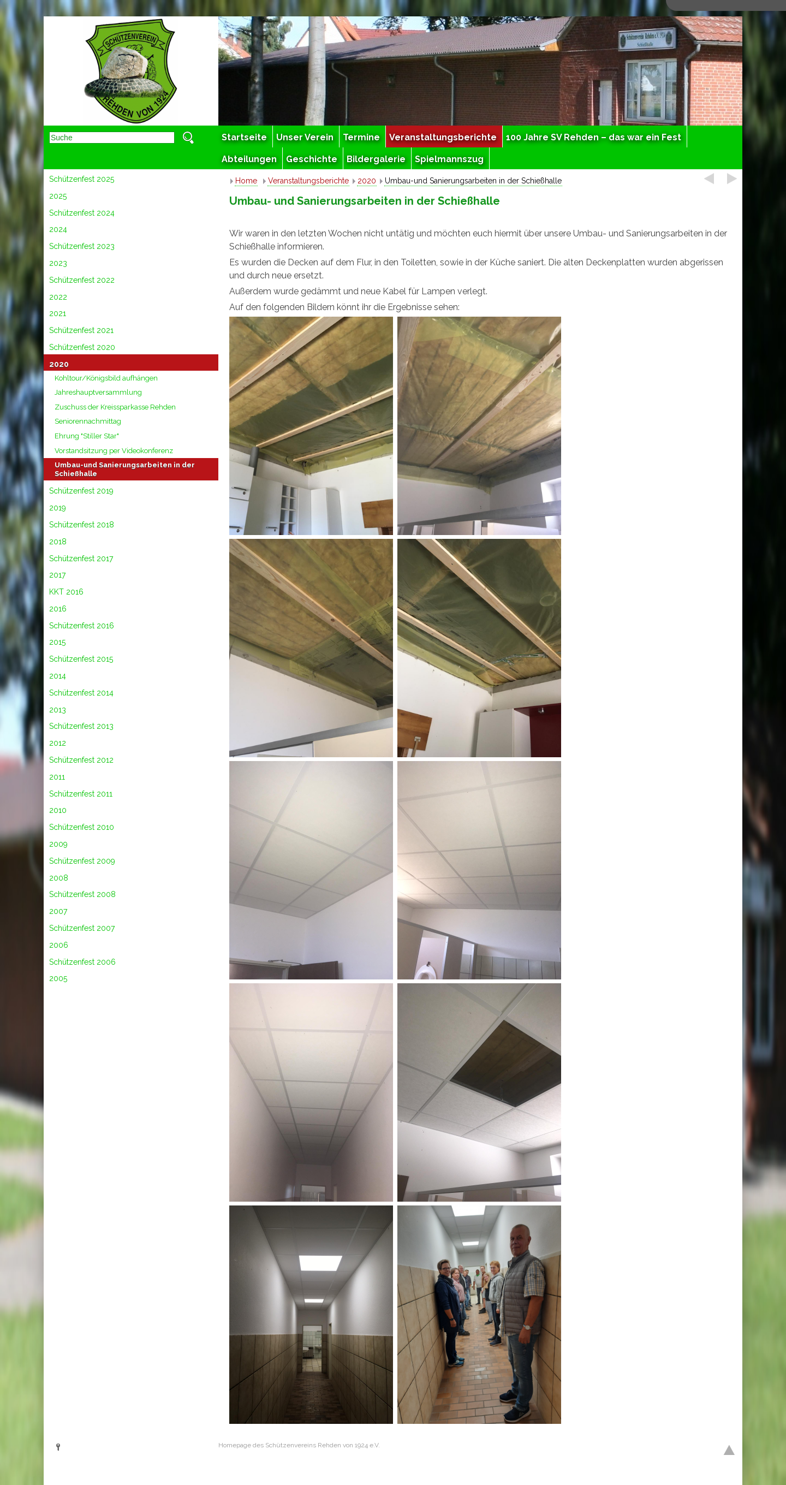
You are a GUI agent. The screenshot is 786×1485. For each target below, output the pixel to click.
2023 (58, 263)
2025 (58, 196)
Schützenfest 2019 (81, 490)
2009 (58, 844)
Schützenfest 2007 (82, 928)
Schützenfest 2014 (81, 692)
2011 (57, 777)
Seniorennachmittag (88, 421)
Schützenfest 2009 (82, 861)
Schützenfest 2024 (82, 213)
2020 (59, 364)
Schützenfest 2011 (80, 793)
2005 (58, 978)
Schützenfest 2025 (81, 179)
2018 (58, 541)
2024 (58, 229)
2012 (57, 743)
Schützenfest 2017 (81, 558)
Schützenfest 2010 (81, 827)
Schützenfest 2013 (81, 726)
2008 (58, 878)
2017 (57, 575)
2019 (57, 507)
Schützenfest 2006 (82, 962)
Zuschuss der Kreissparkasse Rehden (115, 407)
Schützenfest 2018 (81, 524)
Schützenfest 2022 (82, 280)
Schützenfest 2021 (81, 330)
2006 (58, 945)
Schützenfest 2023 (82, 246)
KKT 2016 (66, 591)
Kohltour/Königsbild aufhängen (106, 378)
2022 (58, 297)
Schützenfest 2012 (81, 760)
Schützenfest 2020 (82, 347)
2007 (58, 911)
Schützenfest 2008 (82, 894)
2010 (58, 810)
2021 (57, 313)
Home (246, 180)
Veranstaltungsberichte (308, 180)
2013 (57, 709)
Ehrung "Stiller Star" (87, 436)
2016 (58, 608)
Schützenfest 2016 (81, 625)
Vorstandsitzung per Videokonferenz (114, 451)
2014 (57, 676)
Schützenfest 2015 (81, 659)
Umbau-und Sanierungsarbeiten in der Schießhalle (125, 469)
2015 (57, 642)
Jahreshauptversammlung (98, 392)
